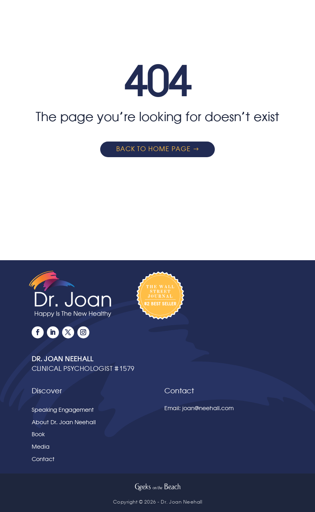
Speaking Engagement (63, 410)
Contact (43, 459)
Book (38, 434)
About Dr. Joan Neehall (64, 422)
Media (41, 447)
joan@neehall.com (208, 408)
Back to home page (153, 149)
